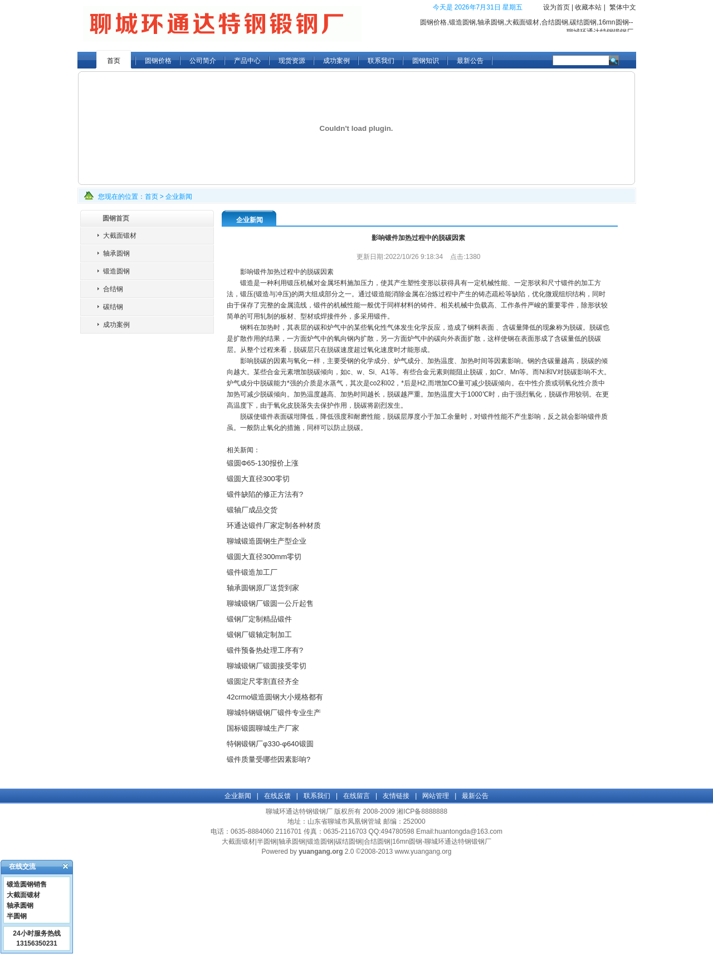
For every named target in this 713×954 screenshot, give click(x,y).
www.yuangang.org (422, 851)
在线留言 (356, 796)
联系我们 (381, 61)
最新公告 (470, 61)
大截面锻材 (119, 235)
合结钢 (113, 289)
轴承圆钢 (116, 253)
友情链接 (396, 796)
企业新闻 (178, 196)
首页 (113, 61)
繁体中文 (622, 7)
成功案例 (336, 61)
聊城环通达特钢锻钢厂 (299, 811)
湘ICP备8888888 (422, 811)
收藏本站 (588, 7)
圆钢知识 (425, 61)
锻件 (487, 416)
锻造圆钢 (116, 271)
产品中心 (247, 61)
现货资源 (292, 61)
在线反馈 (277, 796)
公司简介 (202, 61)
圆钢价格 (158, 61)
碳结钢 (113, 307)
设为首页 (556, 7)
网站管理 (435, 796)
